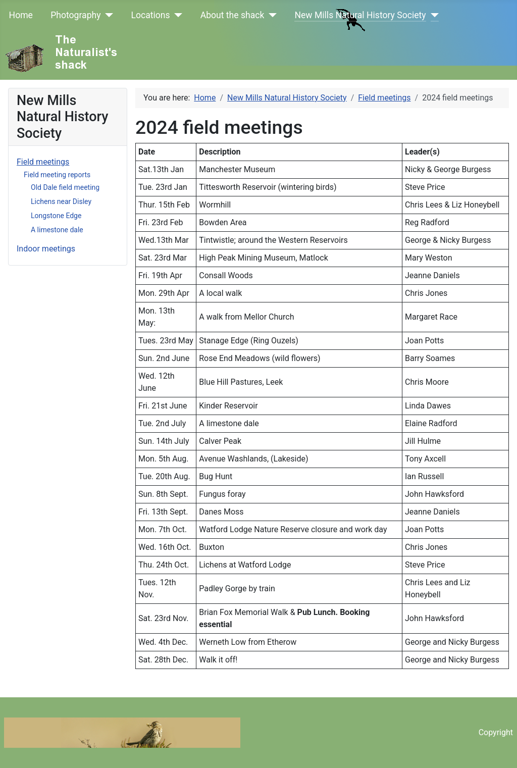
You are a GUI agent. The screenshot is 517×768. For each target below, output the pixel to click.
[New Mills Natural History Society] (432, 15)
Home (21, 15)
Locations (150, 15)
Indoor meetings (46, 248)
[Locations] (176, 15)
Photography (75, 15)
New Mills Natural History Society (360, 15)
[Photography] (107, 15)
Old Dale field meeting (65, 187)
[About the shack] (270, 15)
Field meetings (43, 162)
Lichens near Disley (61, 201)
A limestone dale (57, 230)
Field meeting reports (57, 175)
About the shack (232, 15)
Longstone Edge (56, 216)
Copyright (496, 732)
